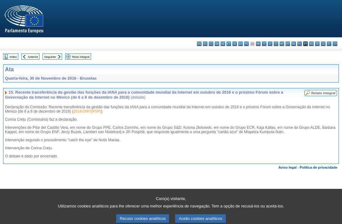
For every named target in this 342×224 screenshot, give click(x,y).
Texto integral (80, 56)
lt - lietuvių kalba (276, 43)
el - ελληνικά (234, 43)
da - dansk (217, 43)
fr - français (246, 43)
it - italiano (264, 43)
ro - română (311, 43)
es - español (205, 43)
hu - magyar (282, 43)
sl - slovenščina (323, 43)
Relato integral (323, 93)
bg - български (199, 43)
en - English (240, 43)
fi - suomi (329, 43)
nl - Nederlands (293, 43)
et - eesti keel (228, 43)
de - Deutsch (223, 43)
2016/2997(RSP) (87, 111)
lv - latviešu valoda (270, 43)
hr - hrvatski (258, 43)
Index (13, 56)
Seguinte (50, 56)
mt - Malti (287, 43)
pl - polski (299, 43)
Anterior (33, 56)
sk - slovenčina (317, 43)
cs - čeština (211, 43)
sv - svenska (335, 43)
